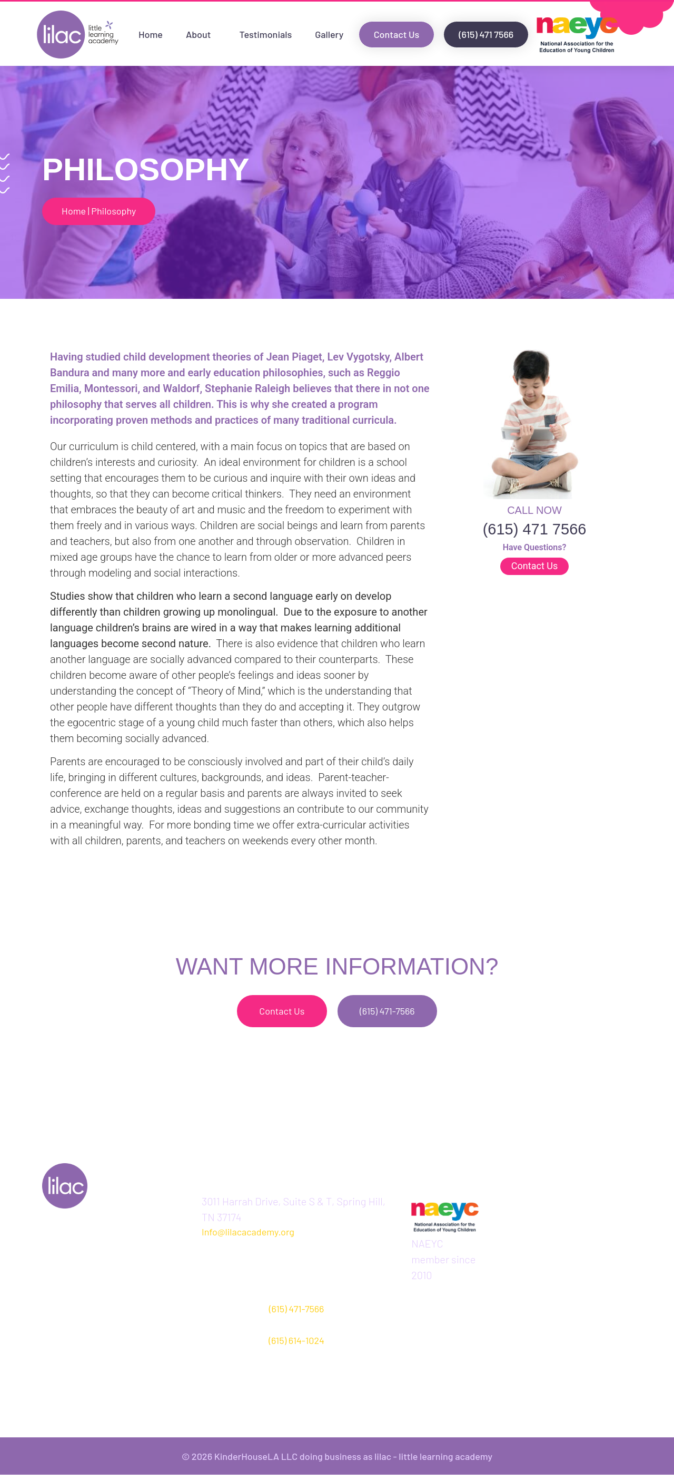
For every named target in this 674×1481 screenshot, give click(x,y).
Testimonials (265, 34)
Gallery (329, 34)
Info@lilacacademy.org (248, 1238)
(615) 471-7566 (296, 1314)
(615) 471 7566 (535, 531)
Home (150, 34)
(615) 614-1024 (296, 1346)
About (201, 34)
